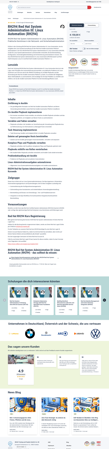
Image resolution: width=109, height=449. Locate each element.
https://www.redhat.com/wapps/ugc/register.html (23, 244)
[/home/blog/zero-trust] (54, 404)
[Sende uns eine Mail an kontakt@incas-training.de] (52, 1)
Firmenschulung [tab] (92, 25)
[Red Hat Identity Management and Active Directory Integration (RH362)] (90, 300)
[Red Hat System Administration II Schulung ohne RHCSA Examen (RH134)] (19, 300)
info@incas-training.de (22, 226)
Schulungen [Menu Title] (21, 12)
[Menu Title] (30, 12)
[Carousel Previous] (4, 300)
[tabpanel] (84, 40)
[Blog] (67, 442)
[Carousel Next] (104, 300)
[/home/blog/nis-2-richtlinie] (23, 404)
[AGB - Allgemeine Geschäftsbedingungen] (49, 442)
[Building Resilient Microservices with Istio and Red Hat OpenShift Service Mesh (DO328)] (66, 300)
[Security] (44, 414)
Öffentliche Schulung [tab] (77, 25)
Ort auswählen (73, 40)
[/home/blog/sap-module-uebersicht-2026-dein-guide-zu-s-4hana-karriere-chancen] (86, 404)
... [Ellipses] (21, 18)
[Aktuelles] (68, 446)
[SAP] (75, 414)
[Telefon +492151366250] (13, 1)
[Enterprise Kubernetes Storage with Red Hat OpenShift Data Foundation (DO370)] (43, 300)
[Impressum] (51, 446)
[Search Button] (89, 7)
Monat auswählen (89, 40)
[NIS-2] (11, 414)
